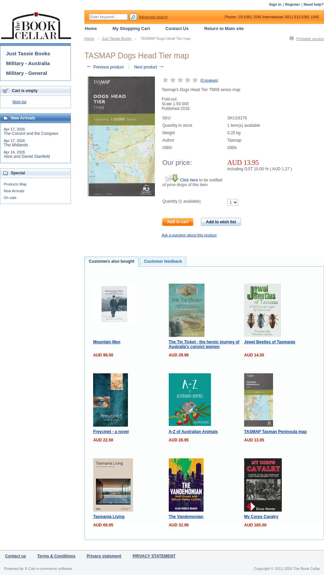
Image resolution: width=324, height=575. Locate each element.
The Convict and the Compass (31, 133)
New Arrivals (14, 191)
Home (89, 38)
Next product (149, 67)
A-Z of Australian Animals (193, 431)
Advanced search (153, 17)
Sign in (275, 4)
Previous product (105, 67)
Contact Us (177, 28)
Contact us (15, 556)
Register (292, 4)
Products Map (15, 184)
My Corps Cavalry (261, 516)
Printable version (310, 39)
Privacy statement (104, 556)
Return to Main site (224, 28)
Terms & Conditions (56, 556)
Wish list (19, 102)
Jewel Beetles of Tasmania (269, 342)
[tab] (111, 262)
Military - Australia (28, 63)
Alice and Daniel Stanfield (27, 156)
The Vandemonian (186, 516)
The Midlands (16, 145)
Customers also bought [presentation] (111, 261)
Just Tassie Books (117, 38)
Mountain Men (106, 342)
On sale (10, 198)
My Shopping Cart (131, 28)
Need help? (314, 4)
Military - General (26, 73)
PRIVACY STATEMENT (154, 556)
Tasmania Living (109, 516)
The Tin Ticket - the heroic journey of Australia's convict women (204, 344)
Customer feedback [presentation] (163, 261)
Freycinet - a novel (111, 431)
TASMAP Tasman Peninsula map (275, 431)
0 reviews (209, 80)
